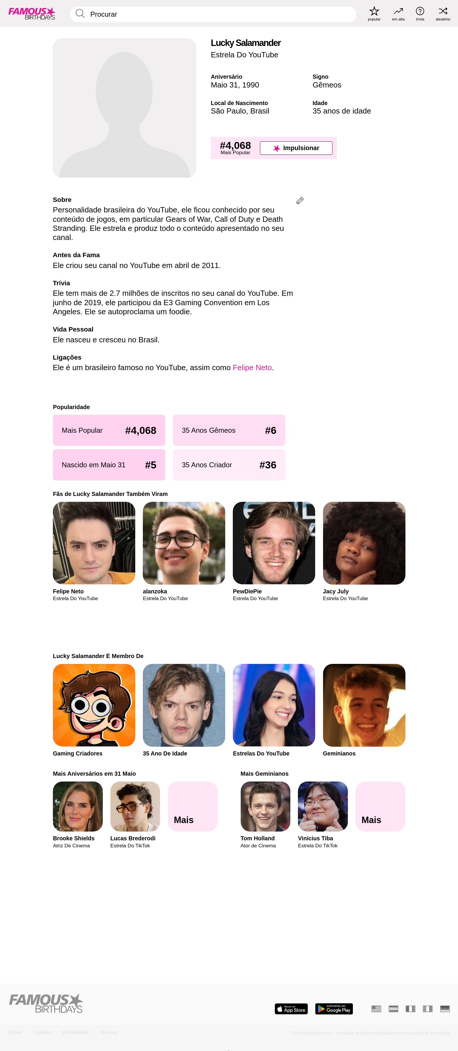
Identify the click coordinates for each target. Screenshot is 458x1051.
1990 (250, 84)
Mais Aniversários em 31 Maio (94, 773)
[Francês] (410, 1009)
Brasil (259, 111)
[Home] (116, 1003)
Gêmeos (327, 84)
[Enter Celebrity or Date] (213, 14)
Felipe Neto (252, 367)
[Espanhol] (393, 1009)
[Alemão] (445, 1009)
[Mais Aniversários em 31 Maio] (193, 807)
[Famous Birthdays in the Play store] (334, 1008)
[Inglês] (376, 1009)
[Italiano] (428, 1009)
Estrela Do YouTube (244, 54)
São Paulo (228, 111)
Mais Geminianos (264, 773)
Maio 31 (224, 84)
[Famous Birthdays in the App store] (291, 1008)
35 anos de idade (342, 111)
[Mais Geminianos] (380, 807)
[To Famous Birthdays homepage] (32, 13)
